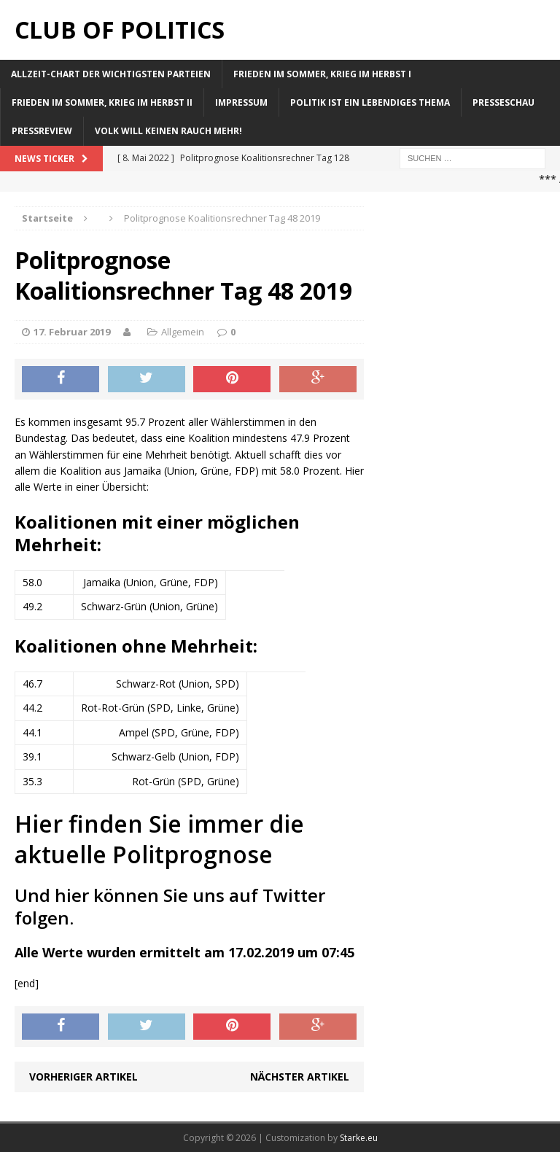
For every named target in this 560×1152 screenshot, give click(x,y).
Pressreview (42, 131)
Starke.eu (359, 1138)
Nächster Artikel (299, 1076)
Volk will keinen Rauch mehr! (168, 131)
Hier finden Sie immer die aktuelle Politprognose (159, 839)
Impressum (241, 102)
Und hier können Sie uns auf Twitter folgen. (170, 906)
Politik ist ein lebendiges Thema (370, 102)
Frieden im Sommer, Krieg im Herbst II (102, 102)
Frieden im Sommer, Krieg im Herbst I (322, 74)
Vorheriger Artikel (83, 1076)
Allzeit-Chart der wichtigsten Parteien (111, 74)
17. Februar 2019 (72, 331)
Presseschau (503, 102)
